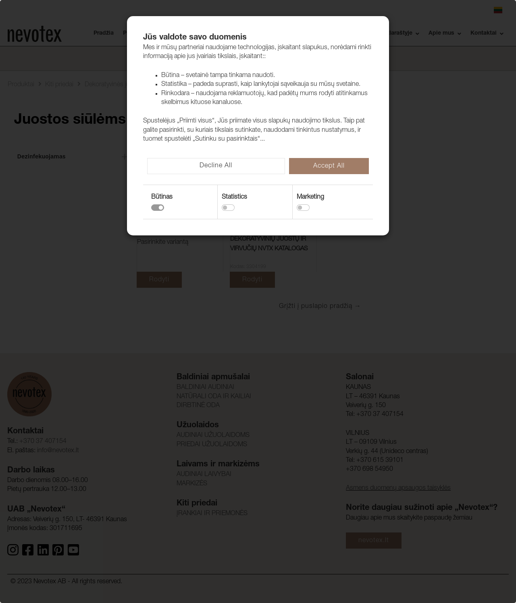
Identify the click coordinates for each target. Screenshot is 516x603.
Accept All (329, 166)
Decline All (216, 166)
